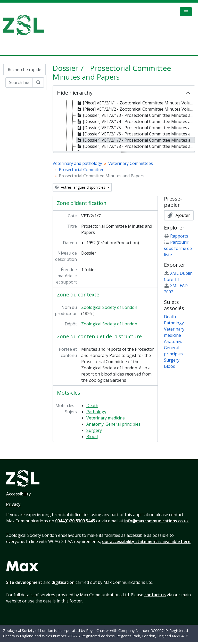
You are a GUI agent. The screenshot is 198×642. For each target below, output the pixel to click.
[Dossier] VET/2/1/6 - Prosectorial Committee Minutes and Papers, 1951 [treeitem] (135, 134)
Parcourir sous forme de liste (178, 248)
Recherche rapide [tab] (24, 69)
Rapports (176, 236)
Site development (24, 582)
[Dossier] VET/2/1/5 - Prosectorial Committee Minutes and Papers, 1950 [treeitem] (135, 128)
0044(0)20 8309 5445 (75, 521)
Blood (92, 436)
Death (92, 405)
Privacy (13, 504)
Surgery (94, 430)
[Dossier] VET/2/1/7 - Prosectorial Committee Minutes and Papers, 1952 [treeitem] (135, 140)
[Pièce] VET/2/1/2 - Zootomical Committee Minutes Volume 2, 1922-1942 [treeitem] (135, 109)
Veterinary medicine (105, 418)
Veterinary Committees (130, 163)
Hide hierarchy (75, 92)
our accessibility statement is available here (146, 541)
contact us (155, 595)
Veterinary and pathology (77, 163)
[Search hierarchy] (19, 82)
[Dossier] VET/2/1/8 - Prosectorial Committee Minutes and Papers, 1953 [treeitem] (135, 146)
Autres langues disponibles (80, 187)
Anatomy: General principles (113, 424)
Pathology (96, 412)
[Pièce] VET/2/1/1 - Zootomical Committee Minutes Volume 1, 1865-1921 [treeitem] (135, 103)
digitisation (63, 582)
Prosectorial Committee (81, 169)
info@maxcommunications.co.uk (156, 521)
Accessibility (18, 494)
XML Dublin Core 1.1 (178, 276)
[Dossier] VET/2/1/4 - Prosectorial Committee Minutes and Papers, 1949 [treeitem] (135, 121)
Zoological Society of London (109, 307)
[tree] (124, 126)
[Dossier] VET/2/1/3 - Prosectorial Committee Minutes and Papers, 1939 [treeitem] (135, 115)
